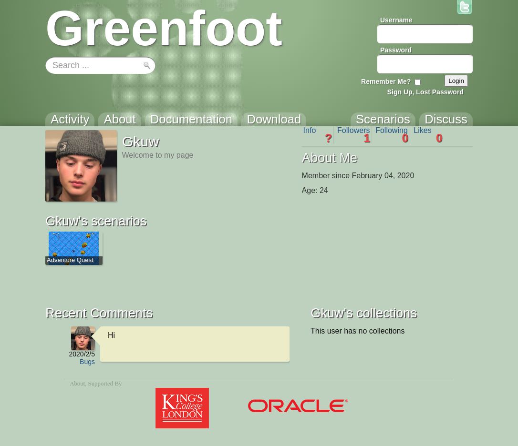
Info (317, 134)
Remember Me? (386, 81)
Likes (428, 134)
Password (396, 50)
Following (391, 134)
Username (396, 20)
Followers (353, 134)
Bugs (87, 361)
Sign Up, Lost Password (425, 92)
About (77, 383)
